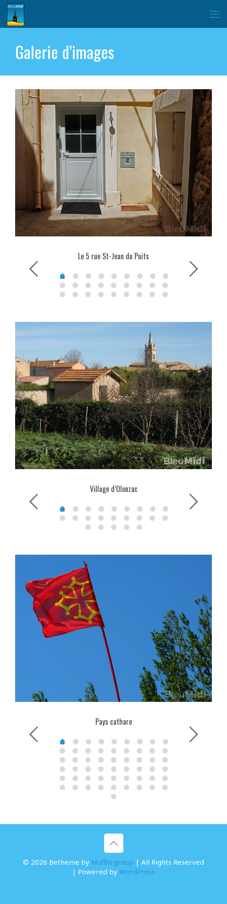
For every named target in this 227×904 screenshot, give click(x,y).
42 (139, 778)
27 (62, 769)
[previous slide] (33, 268)
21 (101, 294)
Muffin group (112, 862)
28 (75, 769)
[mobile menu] (214, 13)
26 (165, 294)
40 (113, 778)
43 (152, 778)
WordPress (137, 871)
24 (139, 294)
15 (139, 285)
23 (126, 294)
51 (139, 787)
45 (62, 787)
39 (101, 778)
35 (165, 769)
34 (152, 769)
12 (101, 285)
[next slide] (193, 268)
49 (113, 787)
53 (165, 787)
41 (126, 778)
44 (165, 778)
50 (126, 787)
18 (62, 294)
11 (88, 285)
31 (113, 769)
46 (75, 787)
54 (113, 796)
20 (88, 294)
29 (88, 769)
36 (62, 778)
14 (126, 285)
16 (152, 285)
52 (152, 787)
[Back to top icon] (113, 843)
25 (152, 294)
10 (75, 285)
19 (75, 294)
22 (113, 294)
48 (101, 787)
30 (101, 769)
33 (139, 769)
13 (113, 285)
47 (88, 787)
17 (165, 285)
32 (126, 769)
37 (75, 778)
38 (88, 778)
